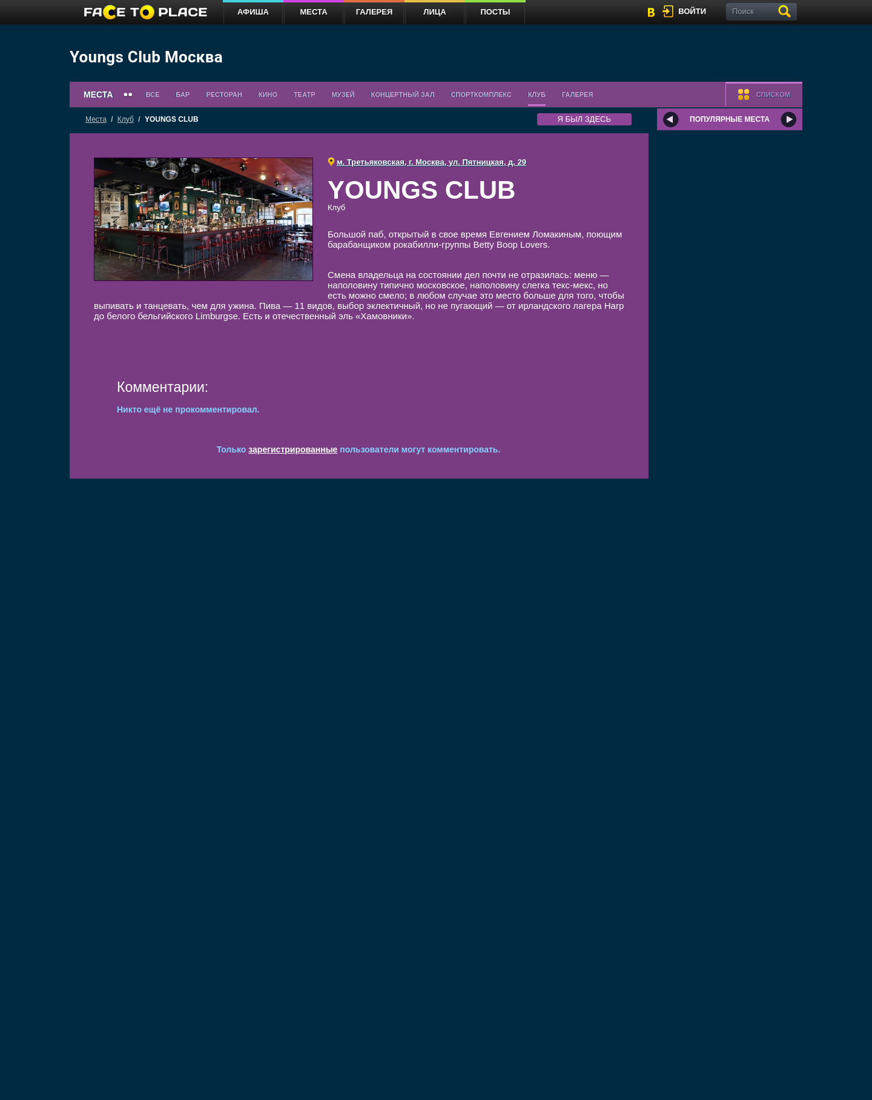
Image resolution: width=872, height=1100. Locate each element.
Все (153, 94)
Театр (304, 94)
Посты (495, 11)
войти (692, 11)
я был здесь (584, 119)
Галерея (374, 11)
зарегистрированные (292, 449)
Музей (342, 94)
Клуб (537, 94)
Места (313, 11)
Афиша (253, 11)
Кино (268, 94)
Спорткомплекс (481, 94)
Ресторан (224, 94)
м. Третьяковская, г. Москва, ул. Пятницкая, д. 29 (431, 162)
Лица (434, 11)
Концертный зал (403, 94)
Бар (183, 94)
